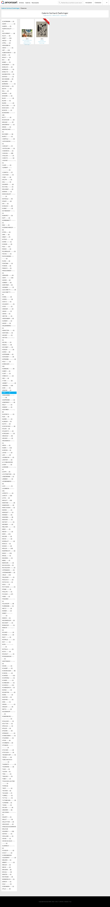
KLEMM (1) (7, 419)
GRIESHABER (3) (8, 318)
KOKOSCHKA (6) (8, 426)
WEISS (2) (6, 867)
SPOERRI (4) (7, 731)
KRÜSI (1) (6, 445)
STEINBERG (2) (7, 743)
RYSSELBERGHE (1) (8, 658)
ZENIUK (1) (6, 881)
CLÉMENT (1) (7, 169)
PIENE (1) (6, 596)
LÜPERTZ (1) (7, 493)
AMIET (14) (6, 38)
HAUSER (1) (7, 335)
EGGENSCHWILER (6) (9, 229)
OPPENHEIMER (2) (8, 572)
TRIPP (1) (7, 788)
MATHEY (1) (8, 522)
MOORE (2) (7, 536)
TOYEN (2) (5, 786)
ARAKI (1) (7, 48)
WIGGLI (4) (7, 872)
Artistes (21, 2)
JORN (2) (6, 392)
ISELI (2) (5, 378)
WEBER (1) (8, 862)
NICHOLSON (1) (8, 565)
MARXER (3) (7, 515)
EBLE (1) (5, 225)
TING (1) (6, 774)
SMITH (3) (7, 709)
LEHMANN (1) (9, 468)
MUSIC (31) (7, 553)
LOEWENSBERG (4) (8, 482)
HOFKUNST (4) (8, 356)
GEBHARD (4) (7, 275)
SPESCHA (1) (7, 726)
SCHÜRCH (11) (8, 685)
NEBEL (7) (6, 560)
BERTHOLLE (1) (7, 86)
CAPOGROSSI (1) (8, 142)
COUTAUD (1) (8, 174)
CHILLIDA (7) (8, 155)
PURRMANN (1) (8, 606)
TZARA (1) (7, 805)
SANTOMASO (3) (8, 662)
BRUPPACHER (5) (8, 131)
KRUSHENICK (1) (8, 442)
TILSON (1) (6, 771)
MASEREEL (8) (7, 517)
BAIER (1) (6, 55)
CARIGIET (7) (7, 146)
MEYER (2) (7, 531)
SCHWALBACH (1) (8, 687)
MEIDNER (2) (7, 524)
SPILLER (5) (6, 728)
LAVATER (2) (7, 460)
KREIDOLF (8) (7, 436)
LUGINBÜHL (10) (8, 490)
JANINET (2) (9, 383)
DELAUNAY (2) (7, 189)
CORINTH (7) (7, 172)
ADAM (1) (8, 24)
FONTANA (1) (7, 263)
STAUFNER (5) (8, 738)
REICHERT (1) (7, 623)
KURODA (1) (6, 450)
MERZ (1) (6, 529)
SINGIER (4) (7, 706)
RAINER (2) (7, 611)
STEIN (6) (6, 740)
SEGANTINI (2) (8, 692)
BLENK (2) (8, 103)
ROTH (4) (6, 651)
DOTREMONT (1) (8, 212)
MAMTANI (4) (8, 503)
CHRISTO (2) (8, 158)
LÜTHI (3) (6, 498)
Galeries (27, 2)
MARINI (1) (7, 510)
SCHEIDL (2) (7, 673)
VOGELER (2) (8, 850)
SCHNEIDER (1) (8, 682)
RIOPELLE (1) (8, 639)
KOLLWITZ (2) (7, 431)
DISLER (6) (7, 201)
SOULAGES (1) (8, 721)
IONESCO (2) (8, 376)
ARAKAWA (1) (6, 45)
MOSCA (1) (6, 543)
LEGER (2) (7, 464)
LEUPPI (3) (6, 471)
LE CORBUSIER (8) (7, 462)
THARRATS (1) (9, 764)
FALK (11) (6, 246)
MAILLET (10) (7, 500)
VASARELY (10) (8, 831)
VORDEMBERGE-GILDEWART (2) (9, 856)
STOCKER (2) (8, 750)
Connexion (98, 2)
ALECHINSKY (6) (8, 33)
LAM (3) (6, 455)
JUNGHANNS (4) (8, 396)
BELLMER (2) (7, 81)
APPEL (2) (6, 43)
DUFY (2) (6, 218)
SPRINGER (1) (8, 733)
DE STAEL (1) (7, 187)
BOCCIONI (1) (8, 105)
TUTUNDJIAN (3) (9, 800)
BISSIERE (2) (7, 96)
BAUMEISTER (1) (8, 74)
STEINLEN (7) (7, 746)
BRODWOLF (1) (8, 124)
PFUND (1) (6, 589)
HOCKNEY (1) (7, 347)
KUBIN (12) (7, 448)
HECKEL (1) (6, 342)
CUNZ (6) (6, 177)
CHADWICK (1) (7, 151)
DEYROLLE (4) (7, 199)
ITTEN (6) (7, 380)
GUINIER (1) (7, 321)
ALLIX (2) (6, 35)
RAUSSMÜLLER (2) (8, 620)
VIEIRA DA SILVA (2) (8, 842)
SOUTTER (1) (7, 723)
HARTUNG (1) (7, 333)
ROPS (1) (7, 646)
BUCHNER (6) (7, 134)
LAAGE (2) (7, 452)
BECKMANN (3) (7, 79)
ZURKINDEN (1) (8, 886)
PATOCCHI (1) (7, 582)
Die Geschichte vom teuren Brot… (27, 41)
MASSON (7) (7, 519)
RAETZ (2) (7, 608)
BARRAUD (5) (8, 69)
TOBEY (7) (6, 778)
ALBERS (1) (6, 26)
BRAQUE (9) (7, 122)
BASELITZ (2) (7, 72)
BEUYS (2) (6, 88)
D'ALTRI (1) (7, 179)
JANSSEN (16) (7, 385)
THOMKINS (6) (8, 766)
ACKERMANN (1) (8, 21)
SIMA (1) (6, 702)
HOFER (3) (6, 352)
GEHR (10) (7, 277)
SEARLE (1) (7, 690)
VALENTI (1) (6, 817)
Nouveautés (35, 2)
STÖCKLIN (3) (8, 752)
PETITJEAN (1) (8, 587)
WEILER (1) (6, 865)
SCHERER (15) (8, 675)
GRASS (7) (7, 311)
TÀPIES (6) (7, 757)
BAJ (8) (5, 60)
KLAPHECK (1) (8, 414)
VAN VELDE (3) (7, 824)
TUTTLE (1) (7, 798)
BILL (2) (5, 91)
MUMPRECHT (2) (8, 551)
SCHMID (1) (8, 680)
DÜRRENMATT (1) (9, 221)
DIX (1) (5, 203)
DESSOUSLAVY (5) (9, 195)
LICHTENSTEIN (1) (8, 474)
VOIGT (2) (7, 853)
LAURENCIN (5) (8, 457)
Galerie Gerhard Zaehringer (10, 8)
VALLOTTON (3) (8, 822)
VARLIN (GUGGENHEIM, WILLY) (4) (9, 828)
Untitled (42, 40)
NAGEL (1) (6, 555)
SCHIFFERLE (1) (8, 678)
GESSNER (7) (8, 287)
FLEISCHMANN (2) (8, 257)
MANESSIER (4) (8, 505)
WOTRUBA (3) (7, 877)
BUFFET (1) (7, 136)
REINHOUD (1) (8, 625)
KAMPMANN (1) (8, 400)
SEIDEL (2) (7, 694)
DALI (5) (6, 182)
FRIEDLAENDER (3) (8, 272)
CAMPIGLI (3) (8, 139)
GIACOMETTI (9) (9, 289)
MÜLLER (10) (7, 548)
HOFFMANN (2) (7, 354)
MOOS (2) (7, 539)
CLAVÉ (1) (6, 165)
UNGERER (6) (7, 810)
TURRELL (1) (7, 795)
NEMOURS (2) (8, 563)
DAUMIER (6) (8, 184)
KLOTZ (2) (6, 424)
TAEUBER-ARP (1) (9, 755)
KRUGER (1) (7, 438)
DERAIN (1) (7, 191)
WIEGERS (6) (6, 869)
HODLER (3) (8, 349)
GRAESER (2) (7, 309)
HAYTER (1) (8, 339)
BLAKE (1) (6, 100)
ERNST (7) (6, 237)
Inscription (88, 2)
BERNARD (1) (9, 84)
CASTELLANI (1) (8, 148)
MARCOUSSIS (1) (8, 507)
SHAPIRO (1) (7, 697)
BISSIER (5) (6, 93)
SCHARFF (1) (7, 668)
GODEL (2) (7, 297)
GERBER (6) (6, 282)
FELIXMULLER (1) (9, 251)
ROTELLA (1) (7, 649)
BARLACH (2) (7, 67)
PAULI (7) (6, 584)
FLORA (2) (6, 261)
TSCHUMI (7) (7, 793)
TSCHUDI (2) (6, 790)
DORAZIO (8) (7, 206)
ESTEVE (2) (7, 239)
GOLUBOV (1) (8, 304)
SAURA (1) (7, 666)
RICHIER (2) (8, 632)
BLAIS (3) (8, 98)
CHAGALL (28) (7, 153)
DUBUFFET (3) (7, 215)
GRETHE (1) (7, 316)
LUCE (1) (7, 486)
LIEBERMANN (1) (8, 476)
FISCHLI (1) (6, 254)
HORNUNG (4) (8, 368)
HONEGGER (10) (8, 365)
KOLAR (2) (6, 428)
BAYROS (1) (8, 76)
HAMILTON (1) (8, 330)
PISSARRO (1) (8, 600)
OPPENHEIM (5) (8, 570)
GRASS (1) (6, 313)
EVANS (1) (7, 242)
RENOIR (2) (8, 629)
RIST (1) (6, 642)
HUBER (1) (6, 371)
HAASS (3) (6, 323)
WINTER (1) (6, 874)
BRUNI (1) (6, 127)
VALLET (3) (7, 819)
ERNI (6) (5, 234)
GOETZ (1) (6, 301)
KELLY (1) (7, 404)
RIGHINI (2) (8, 634)
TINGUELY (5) (7, 776)
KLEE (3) (5, 416)
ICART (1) (6, 373)
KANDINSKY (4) (8, 402)
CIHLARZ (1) (9, 162)
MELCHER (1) (8, 527)
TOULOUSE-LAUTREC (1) (8, 782)
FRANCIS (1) (6, 268)
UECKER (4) (7, 807)
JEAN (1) (6, 388)
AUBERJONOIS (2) (8, 52)
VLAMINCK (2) (8, 847)
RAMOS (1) (6, 618)
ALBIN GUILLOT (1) (8, 30)
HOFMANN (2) (9, 359)
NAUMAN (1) (7, 558)
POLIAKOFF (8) (8, 603)
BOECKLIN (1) (8, 108)
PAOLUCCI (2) (7, 579)
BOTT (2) (6, 117)
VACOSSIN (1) (9, 813)
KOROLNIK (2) (8, 433)
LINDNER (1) (7, 479)
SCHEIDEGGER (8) (8, 670)
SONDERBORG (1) (7, 717)
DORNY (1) (7, 208)
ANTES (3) (6, 40)
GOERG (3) (7, 299)
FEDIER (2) (6, 249)
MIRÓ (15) (6, 534)
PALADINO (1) (8, 577)
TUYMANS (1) (7, 802)
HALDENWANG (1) (9, 327)
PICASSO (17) (7, 594)
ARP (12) (6, 50)
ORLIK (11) (6, 575)
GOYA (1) (7, 306)
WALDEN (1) (6, 860)
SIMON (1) (8, 704)
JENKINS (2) (6, 390)
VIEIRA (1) (6, 838)
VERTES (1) (7, 833)
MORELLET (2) (8, 541)
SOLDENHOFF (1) (9, 713)
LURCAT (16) (7, 495)
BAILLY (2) (6, 57)
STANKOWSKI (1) (9, 735)
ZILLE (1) (7, 884)
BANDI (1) (6, 62)
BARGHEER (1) (8, 64)
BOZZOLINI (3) (8, 119)
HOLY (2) (6, 361)
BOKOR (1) (7, 110)
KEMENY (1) (7, 407)
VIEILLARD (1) (7, 836)
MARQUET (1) (7, 512)
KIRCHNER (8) (8, 411)
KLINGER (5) (7, 421)
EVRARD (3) (7, 244)
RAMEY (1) (7, 614)
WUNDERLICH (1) (8, 879)
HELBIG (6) (7, 344)
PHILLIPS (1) (7, 591)
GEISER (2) (6, 280)
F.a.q (70, 901)
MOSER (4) (7, 546)
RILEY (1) (6, 637)
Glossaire (66, 901)
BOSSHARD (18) (8, 114)
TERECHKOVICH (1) (7, 761)
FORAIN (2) (6, 266)
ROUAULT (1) (8, 654)
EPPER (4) (6, 232)
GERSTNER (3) (7, 285)
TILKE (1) (6, 769)
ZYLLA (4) (6, 889)
